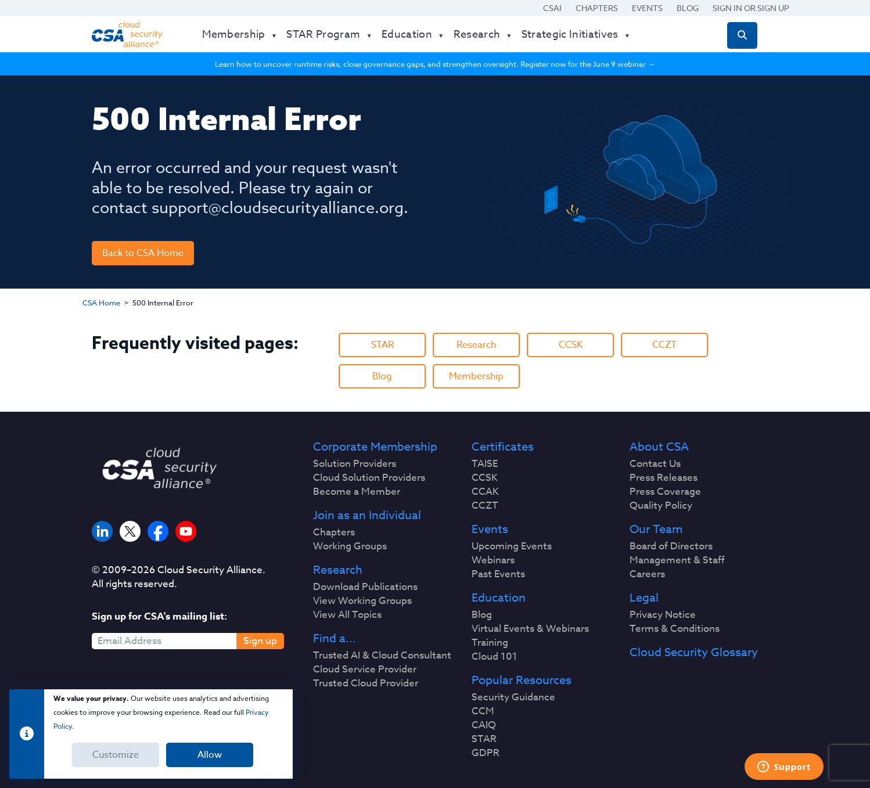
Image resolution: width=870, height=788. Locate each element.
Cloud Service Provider (364, 670)
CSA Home (101, 302)
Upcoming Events (512, 546)
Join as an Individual (367, 515)
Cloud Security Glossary (694, 652)
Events (647, 7)
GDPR (485, 753)
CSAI (552, 7)
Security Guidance (513, 697)
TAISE (485, 464)
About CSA (659, 447)
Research (476, 345)
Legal (644, 598)
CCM (483, 711)
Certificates (503, 447)
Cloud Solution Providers (369, 478)
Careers (647, 574)
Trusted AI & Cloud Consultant (382, 656)
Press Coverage (665, 492)
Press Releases (664, 478)
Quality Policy (661, 506)
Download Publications (365, 587)
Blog (688, 7)
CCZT (664, 345)
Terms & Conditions (675, 629)
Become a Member (356, 492)
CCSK (571, 345)
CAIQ (484, 725)
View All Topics (347, 615)
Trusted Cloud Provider (365, 683)
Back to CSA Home (143, 253)
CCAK (485, 492)
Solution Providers (354, 464)
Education (499, 598)
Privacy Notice (663, 615)
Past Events (498, 574)
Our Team (656, 529)
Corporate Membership (375, 447)
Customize (115, 755)
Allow (209, 755)
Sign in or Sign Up (751, 7)
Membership (476, 376)
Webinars (493, 560)
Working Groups (350, 546)
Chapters (597, 7)
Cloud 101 (494, 657)
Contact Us (655, 464)
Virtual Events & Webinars (530, 629)
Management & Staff (677, 560)
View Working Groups (362, 601)
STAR (382, 345)
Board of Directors (671, 546)
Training (490, 643)
